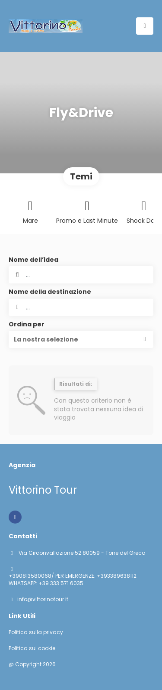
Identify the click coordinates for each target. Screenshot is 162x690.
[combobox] (81, 307)
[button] (81, 339)
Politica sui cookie (32, 648)
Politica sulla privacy (36, 632)
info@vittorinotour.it (42, 599)
